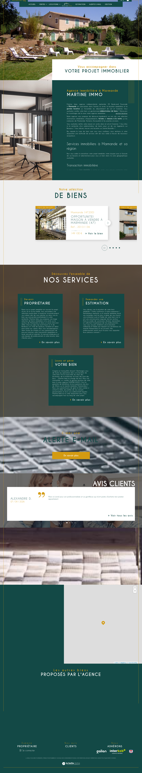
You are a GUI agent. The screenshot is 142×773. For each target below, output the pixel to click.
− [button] (135, 591)
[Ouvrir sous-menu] (46, 4)
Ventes (42, 4)
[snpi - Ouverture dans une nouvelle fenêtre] (131, 751)
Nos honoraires (66, 758)
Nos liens (97, 758)
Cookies (113, 758)
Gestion (108, 4)
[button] (107, 223)
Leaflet (116, 662)
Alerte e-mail (95, 4)
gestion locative (121, 113)
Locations (53, 4)
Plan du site (75, 758)
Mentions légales (85, 758)
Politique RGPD (106, 758)
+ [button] (135, 587)
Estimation (80, 4)
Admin (92, 758)
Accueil (32, 4)
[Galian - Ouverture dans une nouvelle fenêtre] (101, 751)
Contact (138, 229)
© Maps (122, 662)
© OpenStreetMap (132, 662)
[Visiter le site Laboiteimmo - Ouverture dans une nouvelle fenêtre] (70, 766)
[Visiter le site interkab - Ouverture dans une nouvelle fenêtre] (117, 751)
